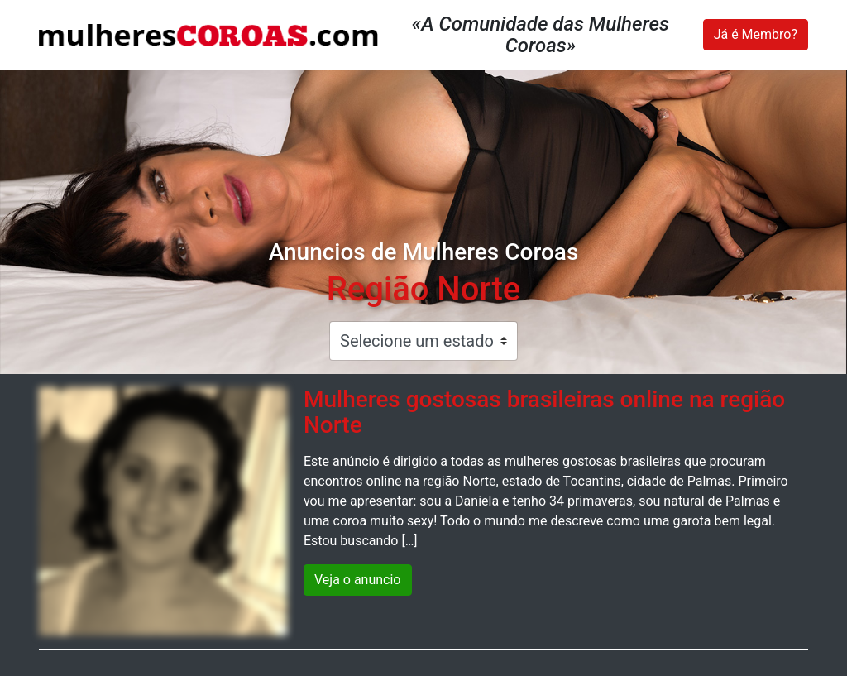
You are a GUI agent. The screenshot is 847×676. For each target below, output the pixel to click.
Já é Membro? (755, 34)
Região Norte (424, 289)
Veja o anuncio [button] (357, 579)
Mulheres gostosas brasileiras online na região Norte (544, 412)
